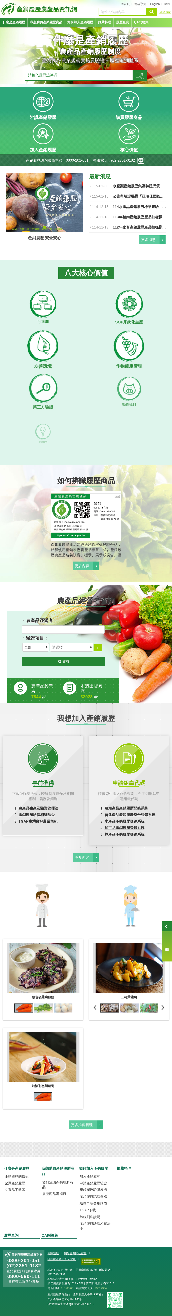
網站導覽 (140, 4)
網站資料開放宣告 (75, 1253)
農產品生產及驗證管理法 (38, 808)
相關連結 (53, 1253)
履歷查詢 (167, 941)
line (141, 160)
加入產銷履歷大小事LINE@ (64, 1299)
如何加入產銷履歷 (80, 22)
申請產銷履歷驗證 (93, 1183)
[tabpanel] (44, 208)
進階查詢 (165, 12)
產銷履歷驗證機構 (93, 1190)
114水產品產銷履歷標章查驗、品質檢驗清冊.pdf (139, 206)
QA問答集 (141, 22)
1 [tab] (44, 227)
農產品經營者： (41, 620)
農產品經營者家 (42, 691)
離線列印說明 (90, 1217)
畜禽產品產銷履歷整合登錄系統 (130, 815)
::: (1, 3)
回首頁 (125, 4)
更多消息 (148, 240)
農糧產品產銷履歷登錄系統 (126, 808)
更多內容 (82, 566)
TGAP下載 (88, 1210)
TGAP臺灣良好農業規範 (38, 821)
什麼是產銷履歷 (14, 22)
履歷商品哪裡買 (54, 1194)
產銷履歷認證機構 (93, 1197)
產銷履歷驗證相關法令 (37, 815)
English (155, 4)
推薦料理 (104, 22)
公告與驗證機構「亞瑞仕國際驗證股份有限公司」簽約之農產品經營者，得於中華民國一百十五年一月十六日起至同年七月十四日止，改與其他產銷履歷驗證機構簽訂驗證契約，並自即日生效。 (139, 196)
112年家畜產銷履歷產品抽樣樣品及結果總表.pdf (139, 227)
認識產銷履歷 (15, 1183)
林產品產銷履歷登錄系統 (124, 834)
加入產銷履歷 (90, 1176)
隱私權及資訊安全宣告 (61, 1259)
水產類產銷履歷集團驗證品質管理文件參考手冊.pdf (139, 186)
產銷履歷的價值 (17, 1176)
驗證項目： (37, 638)
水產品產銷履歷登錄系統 (124, 821)
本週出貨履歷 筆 (91, 691)
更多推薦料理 (82, 1125)
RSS (167, 4)
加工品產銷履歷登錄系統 (124, 828)
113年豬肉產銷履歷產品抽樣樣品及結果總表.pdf (139, 217)
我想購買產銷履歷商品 (46, 22)
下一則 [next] (163, 1007)
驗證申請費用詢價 (93, 1203)
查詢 (151, 12)
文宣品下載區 (15, 1190)
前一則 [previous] (95, 1007)
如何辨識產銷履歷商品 (57, 1185)
